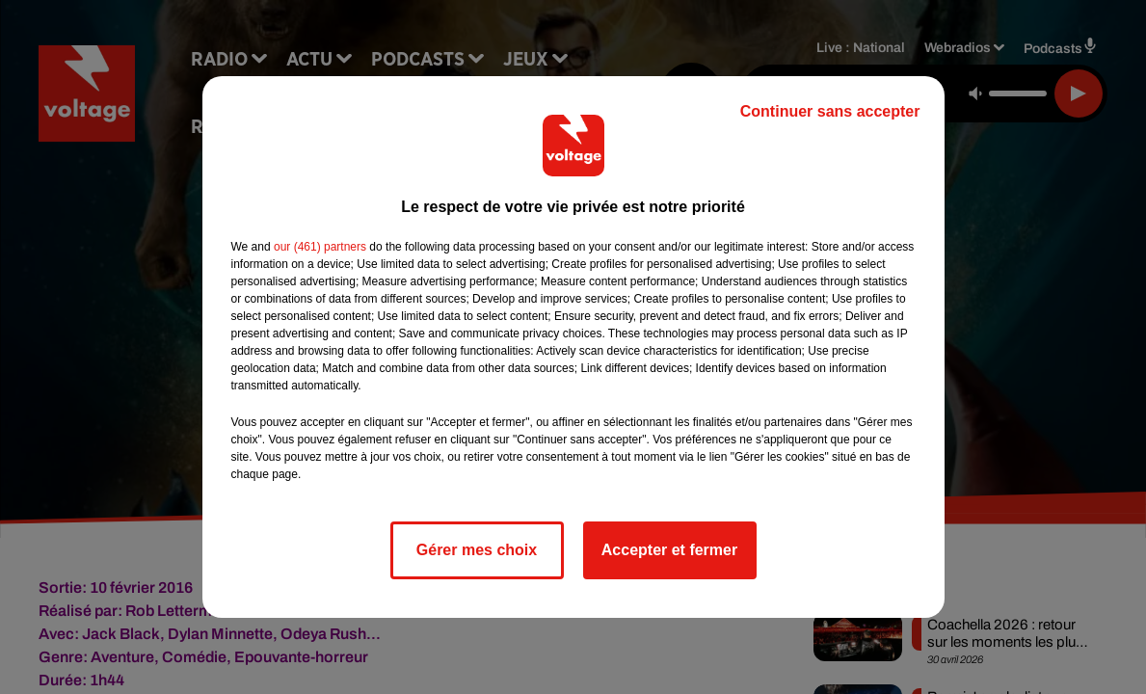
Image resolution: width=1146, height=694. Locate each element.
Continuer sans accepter (830, 111)
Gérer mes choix (476, 550)
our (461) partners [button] (320, 247)
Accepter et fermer (669, 550)
